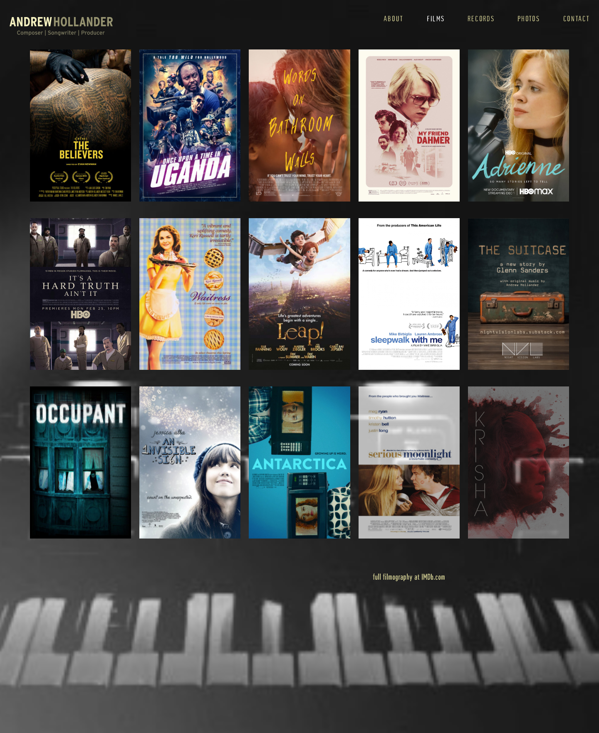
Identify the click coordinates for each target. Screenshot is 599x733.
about (393, 18)
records (481, 18)
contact (576, 18)
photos (528, 18)
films (436, 18)
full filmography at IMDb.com (409, 576)
